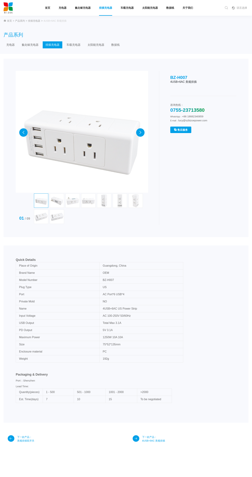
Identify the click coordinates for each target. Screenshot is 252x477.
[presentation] (23, 110)
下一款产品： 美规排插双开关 (21, 383)
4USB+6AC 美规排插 (54, 20)
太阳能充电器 (150, 7)
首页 (47, 7)
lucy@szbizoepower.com (192, 120)
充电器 (62, 7)
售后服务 (181, 129)
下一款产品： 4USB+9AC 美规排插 (149, 383)
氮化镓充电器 (83, 7)
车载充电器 (127, 7)
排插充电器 (105, 7)
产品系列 (20, 20)
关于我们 (188, 7)
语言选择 (239, 8)
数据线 (170, 7)
